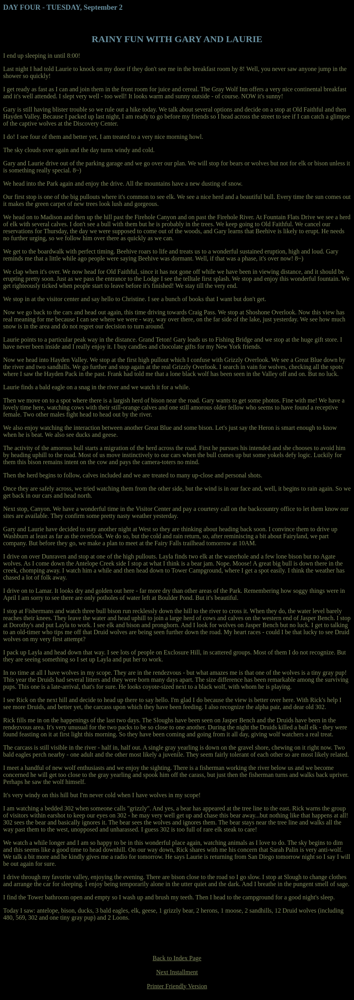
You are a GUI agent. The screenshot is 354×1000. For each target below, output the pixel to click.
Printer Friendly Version (177, 986)
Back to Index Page (177, 958)
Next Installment (177, 972)
